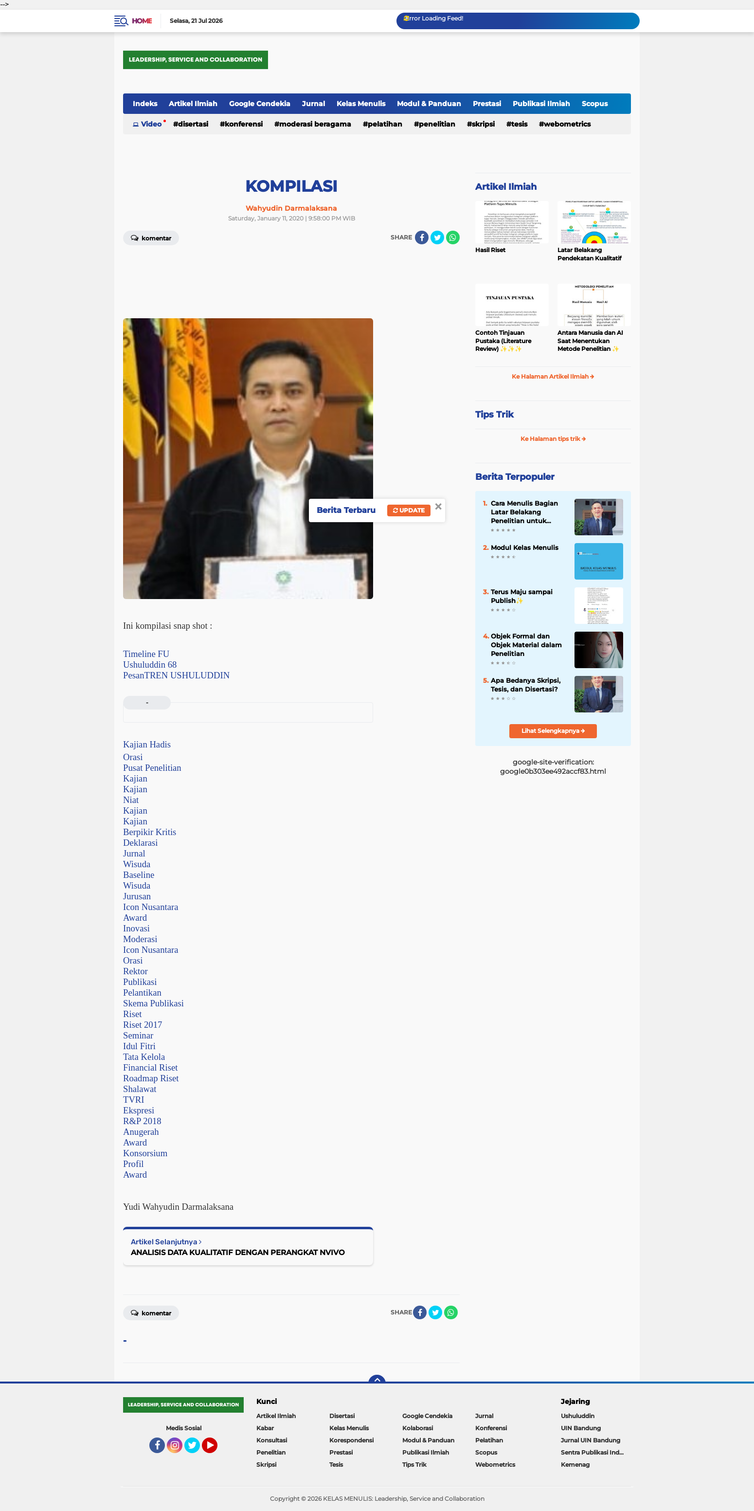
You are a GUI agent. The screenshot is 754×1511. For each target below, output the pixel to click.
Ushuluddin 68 (150, 664)
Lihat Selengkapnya (553, 730)
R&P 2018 (142, 1121)
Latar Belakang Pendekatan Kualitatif (589, 254)
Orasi (133, 757)
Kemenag (575, 1464)
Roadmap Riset (151, 1078)
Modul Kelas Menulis (524, 547)
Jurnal (313, 103)
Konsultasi (271, 1440)
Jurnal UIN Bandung (590, 1440)
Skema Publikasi (153, 1003)
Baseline (138, 875)
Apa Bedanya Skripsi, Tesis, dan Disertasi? (525, 684)
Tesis (519, 124)
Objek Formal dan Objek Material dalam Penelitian (526, 644)
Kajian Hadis (147, 744)
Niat (131, 800)
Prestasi (487, 103)
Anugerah (141, 1132)
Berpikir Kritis (149, 832)
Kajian (135, 778)
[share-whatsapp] (453, 237)
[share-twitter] (437, 237)
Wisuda (136, 864)
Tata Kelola (144, 1057)
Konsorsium (145, 1153)
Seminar (138, 1035)
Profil (133, 1164)
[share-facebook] (422, 237)
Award (135, 917)
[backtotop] (377, 1383)
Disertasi (193, 124)
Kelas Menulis (361, 103)
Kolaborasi (417, 1428)
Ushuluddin (577, 1416)
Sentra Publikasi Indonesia (596, 1452)
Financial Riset (150, 1067)
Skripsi (483, 124)
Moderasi (140, 939)
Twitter (196, 1450)
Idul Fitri (139, 1046)
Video (151, 124)
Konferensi (244, 124)
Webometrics (567, 124)
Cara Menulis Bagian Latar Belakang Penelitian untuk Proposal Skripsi (524, 512)
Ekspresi (138, 1110)
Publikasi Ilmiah (541, 103)
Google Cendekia (259, 103)
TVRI (133, 1099)
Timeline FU (146, 654)
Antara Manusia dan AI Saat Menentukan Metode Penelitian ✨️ (590, 341)
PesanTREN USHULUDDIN (176, 675)
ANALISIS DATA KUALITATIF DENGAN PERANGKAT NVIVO (238, 1252)
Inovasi (136, 928)
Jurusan (137, 896)
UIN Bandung (581, 1428)
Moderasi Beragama (315, 124)
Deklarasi (140, 842)
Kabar (265, 1428)
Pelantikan (142, 992)
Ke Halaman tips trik (553, 438)
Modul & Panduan (429, 103)
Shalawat (139, 1089)
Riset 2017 (142, 1024)
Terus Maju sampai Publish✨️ (522, 596)
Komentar (151, 237)
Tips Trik (494, 414)
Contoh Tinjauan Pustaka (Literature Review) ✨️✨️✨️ (503, 341)
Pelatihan (385, 124)
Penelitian (437, 124)
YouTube (216, 1450)
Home (142, 21)
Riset (132, 1014)
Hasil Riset (490, 250)
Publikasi (140, 982)
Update (409, 510)
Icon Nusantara (150, 907)
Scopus (595, 103)
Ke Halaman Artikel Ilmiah (553, 376)
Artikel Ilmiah (193, 103)
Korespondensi (351, 1440)
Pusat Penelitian (152, 768)
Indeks (145, 103)
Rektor (135, 971)
